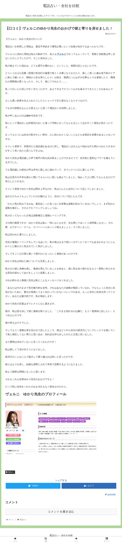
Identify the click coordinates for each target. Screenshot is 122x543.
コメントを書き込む (61, 511)
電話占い (10, 472)
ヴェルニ (61, 54)
